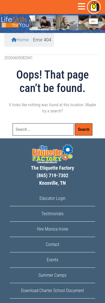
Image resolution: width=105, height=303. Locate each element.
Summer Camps (53, 275)
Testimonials (52, 213)
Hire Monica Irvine (52, 229)
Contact (52, 244)
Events (52, 259)
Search (83, 129)
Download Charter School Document (52, 290)
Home (20, 39)
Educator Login (52, 198)
